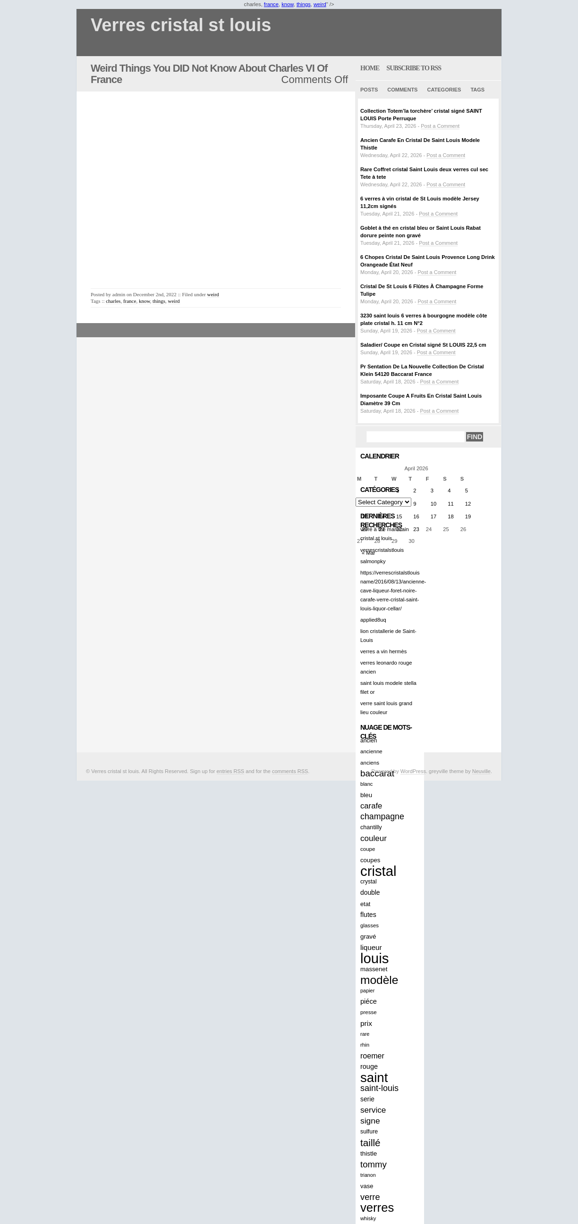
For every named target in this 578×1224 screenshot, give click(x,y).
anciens (369, 762)
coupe (367, 849)
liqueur (371, 947)
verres (377, 1207)
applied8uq (373, 620)
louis (374, 958)
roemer (372, 1055)
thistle (368, 1153)
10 (433, 504)
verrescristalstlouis (382, 550)
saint (374, 1077)
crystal (368, 881)
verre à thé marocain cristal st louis (384, 533)
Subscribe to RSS (413, 68)
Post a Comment (440, 126)
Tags (477, 89)
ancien (368, 740)
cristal (378, 871)
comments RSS (290, 771)
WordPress (413, 771)
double (370, 892)
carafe (371, 805)
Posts (369, 89)
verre (370, 1197)
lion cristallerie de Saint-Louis (388, 635)
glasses (369, 925)
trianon (368, 1175)
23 (416, 529)
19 (468, 516)
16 (416, 516)
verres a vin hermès (383, 651)
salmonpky (372, 561)
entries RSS (231, 771)
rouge (369, 1066)
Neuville (481, 771)
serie (367, 1099)
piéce (368, 1001)
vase (366, 1186)
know (287, 4)
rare (364, 1034)
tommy (373, 1164)
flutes (368, 914)
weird (320, 4)
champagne (382, 816)
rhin (364, 1045)
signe (370, 1120)
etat (365, 904)
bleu (366, 795)
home (369, 68)
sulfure (369, 1131)
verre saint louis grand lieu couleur (386, 707)
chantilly (371, 827)
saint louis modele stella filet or (388, 687)
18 (450, 516)
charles (113, 301)
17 (433, 516)
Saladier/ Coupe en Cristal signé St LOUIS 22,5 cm (423, 345)
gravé (368, 936)
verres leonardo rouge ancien (386, 667)
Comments (402, 89)
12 (468, 504)
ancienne (371, 751)
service (373, 1110)
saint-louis (379, 1088)
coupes (370, 860)
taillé (370, 1142)
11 (450, 504)
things (304, 4)
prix (366, 1023)
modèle (379, 979)
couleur (373, 838)
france (271, 4)
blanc (366, 784)
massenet (373, 969)
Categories (444, 89)
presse (368, 1012)
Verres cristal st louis (181, 25)
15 (399, 516)
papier (367, 990)
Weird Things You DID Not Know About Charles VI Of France (209, 73)
